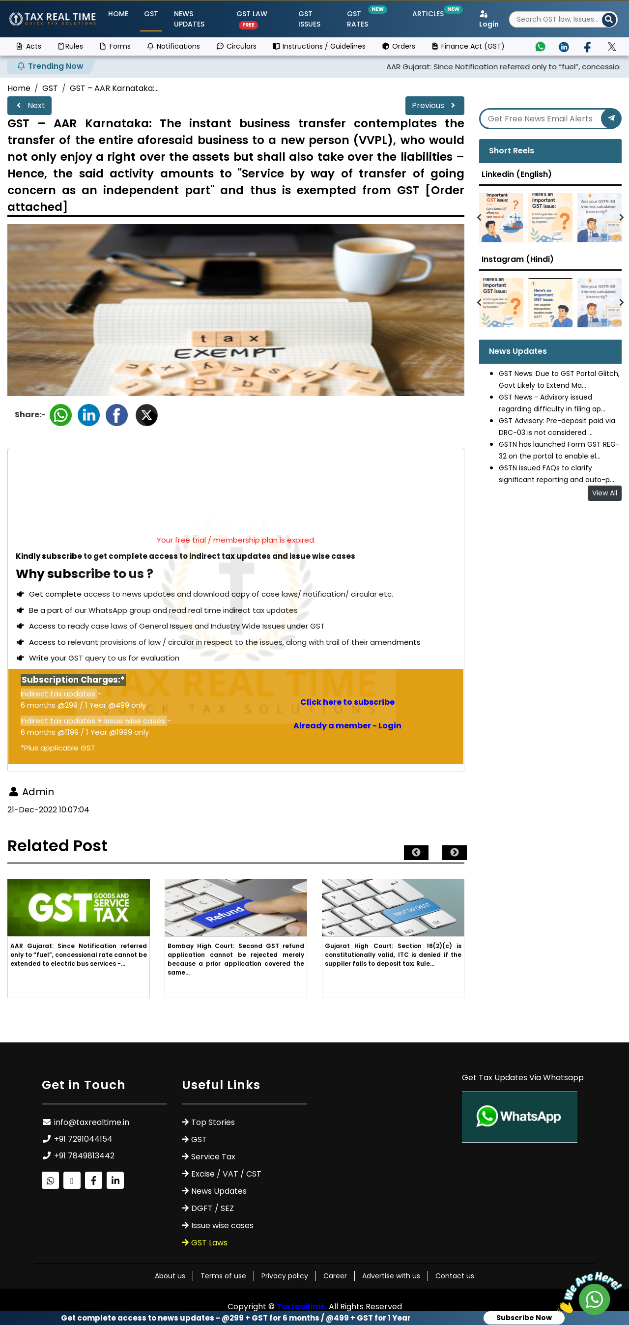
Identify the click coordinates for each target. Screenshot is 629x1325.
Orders (398, 46)
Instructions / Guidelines (319, 46)
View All (604, 493)
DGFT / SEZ (212, 1208)
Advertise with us (391, 1276)
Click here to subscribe (347, 702)
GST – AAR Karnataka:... (114, 88)
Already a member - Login (347, 725)
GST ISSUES (309, 19)
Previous (435, 105)
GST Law (251, 19)
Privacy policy (284, 1276)
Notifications (173, 46)
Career (335, 1276)
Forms (115, 46)
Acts (28, 46)
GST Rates (366, 19)
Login (489, 19)
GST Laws (209, 1242)
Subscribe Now (524, 1318)
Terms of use (223, 1276)
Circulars (236, 46)
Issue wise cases (222, 1225)
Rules (70, 46)
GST (151, 14)
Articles (430, 14)
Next (29, 105)
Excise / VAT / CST (226, 1174)
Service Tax (213, 1156)
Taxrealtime (301, 1306)
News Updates (189, 19)
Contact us (454, 1276)
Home (118, 14)
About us (170, 1276)
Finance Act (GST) (468, 46)
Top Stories (213, 1122)
